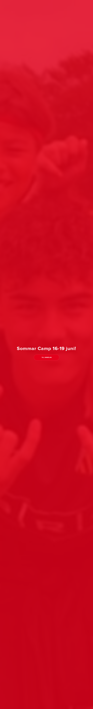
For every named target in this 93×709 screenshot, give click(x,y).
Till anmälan (47, 357)
